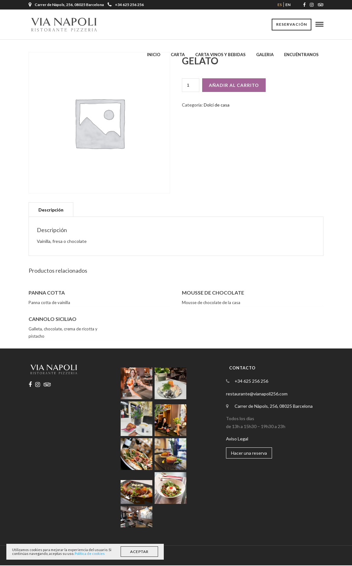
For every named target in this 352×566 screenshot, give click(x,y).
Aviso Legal (237, 439)
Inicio (153, 54)
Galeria (265, 54)
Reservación (291, 24)
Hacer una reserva (249, 453)
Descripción (50, 210)
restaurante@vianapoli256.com (257, 394)
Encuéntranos (301, 54)
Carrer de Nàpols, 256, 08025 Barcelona (274, 406)
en (287, 4)
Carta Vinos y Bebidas (220, 54)
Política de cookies (90, 553)
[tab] (51, 210)
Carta (178, 54)
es (279, 4)
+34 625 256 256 (126, 4)
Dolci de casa (216, 105)
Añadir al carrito (234, 85)
